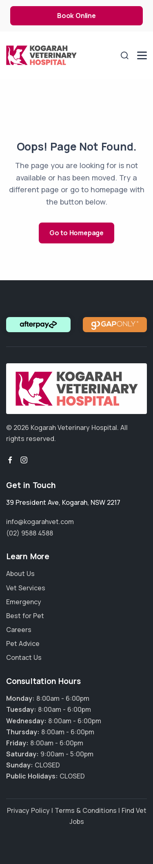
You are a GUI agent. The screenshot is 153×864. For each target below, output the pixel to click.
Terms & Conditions (86, 810)
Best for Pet (25, 615)
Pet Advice (23, 643)
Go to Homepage (76, 232)
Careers (18, 629)
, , (63, 502)
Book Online (76, 15)
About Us (20, 573)
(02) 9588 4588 (29, 533)
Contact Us (24, 657)
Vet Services (25, 587)
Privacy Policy (28, 810)
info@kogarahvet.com (40, 521)
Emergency (23, 601)
